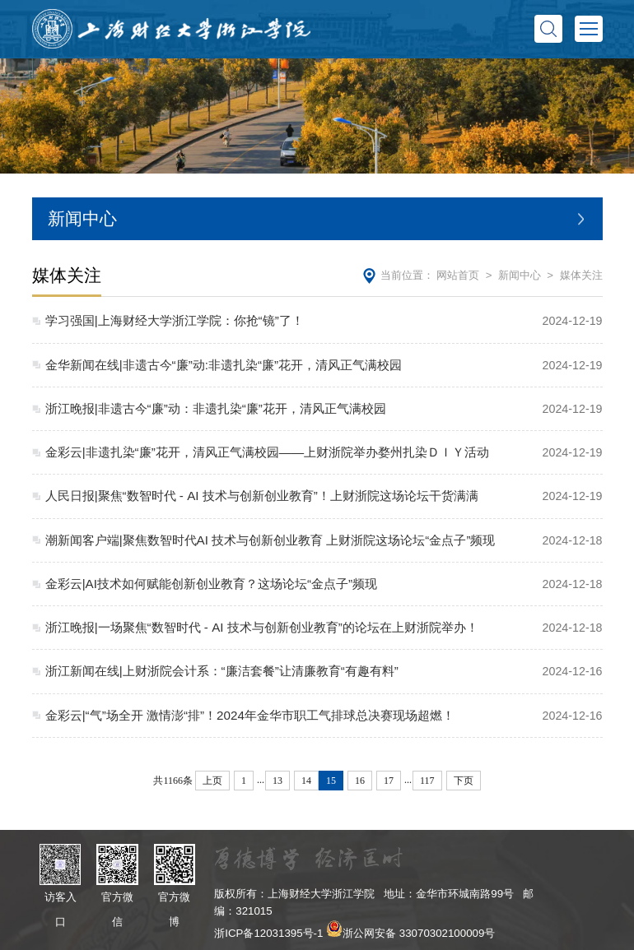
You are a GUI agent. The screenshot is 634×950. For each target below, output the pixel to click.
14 (306, 780)
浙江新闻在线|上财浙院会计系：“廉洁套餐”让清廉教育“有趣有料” (222, 671)
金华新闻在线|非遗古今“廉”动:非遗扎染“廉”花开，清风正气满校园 (223, 365)
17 (389, 780)
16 (360, 780)
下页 (463, 780)
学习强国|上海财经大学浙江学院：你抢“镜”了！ (174, 320)
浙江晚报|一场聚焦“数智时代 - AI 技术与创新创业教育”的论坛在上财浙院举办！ (261, 627)
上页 (212, 780)
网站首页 (457, 275)
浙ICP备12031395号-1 (268, 933)
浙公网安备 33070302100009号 (419, 933)
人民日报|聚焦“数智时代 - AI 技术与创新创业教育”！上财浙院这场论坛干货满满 (261, 496)
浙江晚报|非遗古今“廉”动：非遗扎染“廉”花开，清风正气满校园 (215, 408)
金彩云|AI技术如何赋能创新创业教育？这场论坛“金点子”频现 (211, 584)
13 (277, 780)
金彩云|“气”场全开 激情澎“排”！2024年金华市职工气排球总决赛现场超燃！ (250, 715)
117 (427, 780)
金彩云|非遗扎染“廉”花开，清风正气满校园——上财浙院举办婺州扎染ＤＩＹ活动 (267, 452)
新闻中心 (519, 275)
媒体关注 (581, 275)
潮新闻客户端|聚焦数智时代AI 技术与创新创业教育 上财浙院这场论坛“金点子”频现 (270, 540)
